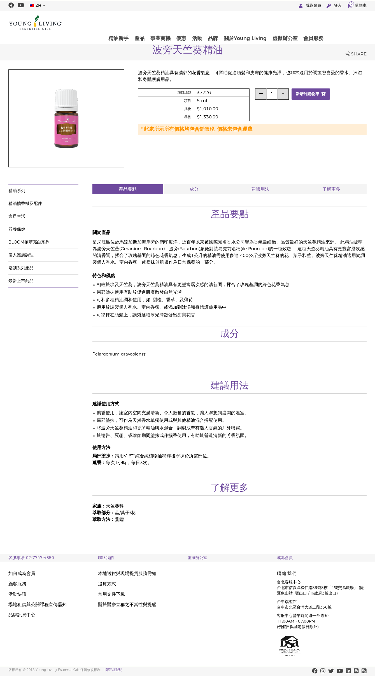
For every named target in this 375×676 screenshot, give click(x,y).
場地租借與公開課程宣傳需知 (37, 604)
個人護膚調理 (21, 255)
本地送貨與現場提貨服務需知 (127, 573)
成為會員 (310, 6)
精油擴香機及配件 (25, 204)
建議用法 (260, 189)
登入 (335, 6)
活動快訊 (17, 594)
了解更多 (331, 189)
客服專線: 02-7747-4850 (31, 558)
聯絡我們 (106, 558)
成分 (194, 189)
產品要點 (128, 189)
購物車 (357, 5)
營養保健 (16, 229)
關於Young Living (284, 22)
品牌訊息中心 (21, 615)
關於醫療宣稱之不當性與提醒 (127, 604)
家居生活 (16, 216)
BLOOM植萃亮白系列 (29, 242)
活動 (235, 22)
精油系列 (16, 191)
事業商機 (198, 22)
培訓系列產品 (21, 268)
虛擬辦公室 (324, 22)
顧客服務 (17, 584)
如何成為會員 (21, 573)
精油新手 (155, 22)
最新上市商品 (21, 281)
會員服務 (353, 22)
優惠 (219, 22)
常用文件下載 (111, 594)
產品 (177, 22)
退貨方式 (107, 584)
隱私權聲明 (114, 670)
